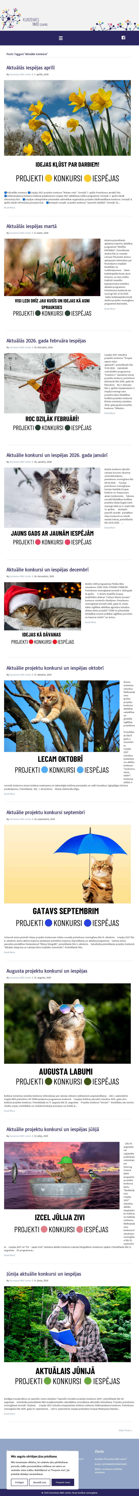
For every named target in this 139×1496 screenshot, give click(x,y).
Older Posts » (125, 1430)
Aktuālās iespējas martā (32, 226)
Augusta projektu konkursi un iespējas (47, 971)
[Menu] (61, 38)
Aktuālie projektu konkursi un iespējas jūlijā (53, 1129)
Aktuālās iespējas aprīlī (31, 67)
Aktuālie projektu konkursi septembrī (46, 812)
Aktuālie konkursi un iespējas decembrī (48, 569)
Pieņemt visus (63, 1482)
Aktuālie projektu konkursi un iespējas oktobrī (55, 668)
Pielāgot (19, 1482)
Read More (9, 207)
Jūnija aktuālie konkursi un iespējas (44, 1274)
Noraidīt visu (39, 1482)
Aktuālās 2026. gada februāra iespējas (46, 340)
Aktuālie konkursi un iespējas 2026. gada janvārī (57, 455)
